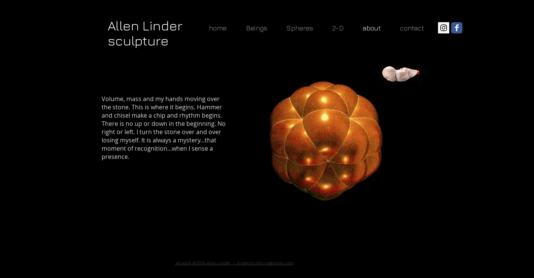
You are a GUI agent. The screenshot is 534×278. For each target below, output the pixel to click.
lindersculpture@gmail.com (265, 263)
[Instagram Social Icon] (443, 27)
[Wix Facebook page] (456, 27)
